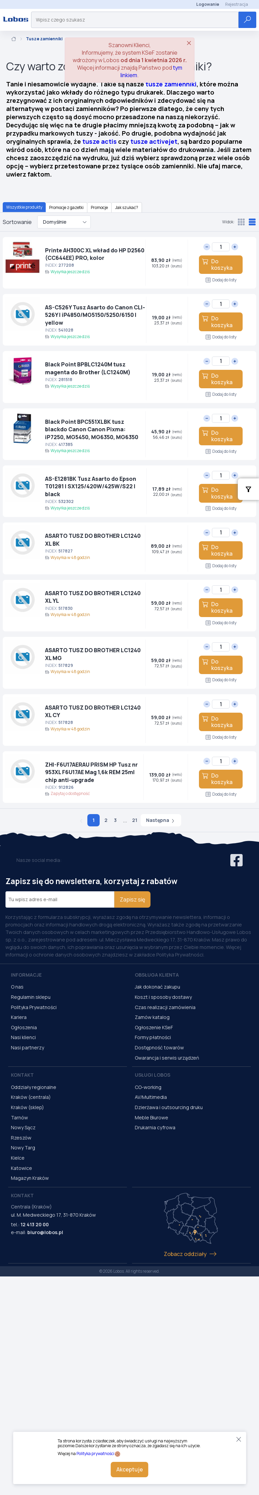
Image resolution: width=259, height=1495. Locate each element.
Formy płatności (153, 1037)
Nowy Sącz (23, 1127)
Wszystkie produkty (24, 207)
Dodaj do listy (220, 280)
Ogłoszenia (24, 1027)
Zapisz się (132, 899)
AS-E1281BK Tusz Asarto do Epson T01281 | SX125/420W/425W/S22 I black (90, 486)
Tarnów (19, 1117)
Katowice (21, 1168)
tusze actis (99, 141)
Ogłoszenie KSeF (154, 1027)
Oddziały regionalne (33, 1087)
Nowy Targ (23, 1147)
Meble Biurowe (151, 1117)
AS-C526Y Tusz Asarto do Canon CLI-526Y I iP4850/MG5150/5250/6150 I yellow (95, 315)
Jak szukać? (126, 207)
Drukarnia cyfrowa (155, 1127)
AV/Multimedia (151, 1097)
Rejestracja (236, 4)
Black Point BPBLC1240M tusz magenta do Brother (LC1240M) (88, 368)
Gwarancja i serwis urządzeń (167, 1057)
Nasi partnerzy (27, 1047)
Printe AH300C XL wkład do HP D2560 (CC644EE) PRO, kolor (94, 254)
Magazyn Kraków (30, 1178)
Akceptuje (129, 1469)
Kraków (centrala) (31, 1097)
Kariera (19, 1017)
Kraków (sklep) (27, 1107)
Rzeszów (21, 1137)
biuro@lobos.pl (45, 1232)
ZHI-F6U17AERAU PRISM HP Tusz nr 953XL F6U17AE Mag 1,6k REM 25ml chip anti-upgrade (91, 772)
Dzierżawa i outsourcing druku (169, 1107)
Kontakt (22, 1075)
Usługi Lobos (152, 1075)
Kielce (18, 1158)
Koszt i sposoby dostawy (163, 997)
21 (134, 820)
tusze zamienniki (171, 84)
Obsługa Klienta (157, 975)
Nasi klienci (23, 1037)
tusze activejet (153, 141)
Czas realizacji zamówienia (165, 1007)
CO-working (148, 1087)
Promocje (99, 207)
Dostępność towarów (159, 1047)
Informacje (26, 975)
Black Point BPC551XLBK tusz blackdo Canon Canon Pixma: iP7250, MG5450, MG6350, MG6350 (91, 429)
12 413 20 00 (34, 1224)
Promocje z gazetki (66, 207)
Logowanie (207, 4)
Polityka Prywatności (34, 1007)
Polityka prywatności (95, 1453)
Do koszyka (217, 264)
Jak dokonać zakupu (157, 986)
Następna (161, 820)
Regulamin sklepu (31, 997)
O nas (17, 986)
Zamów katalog (152, 1017)
